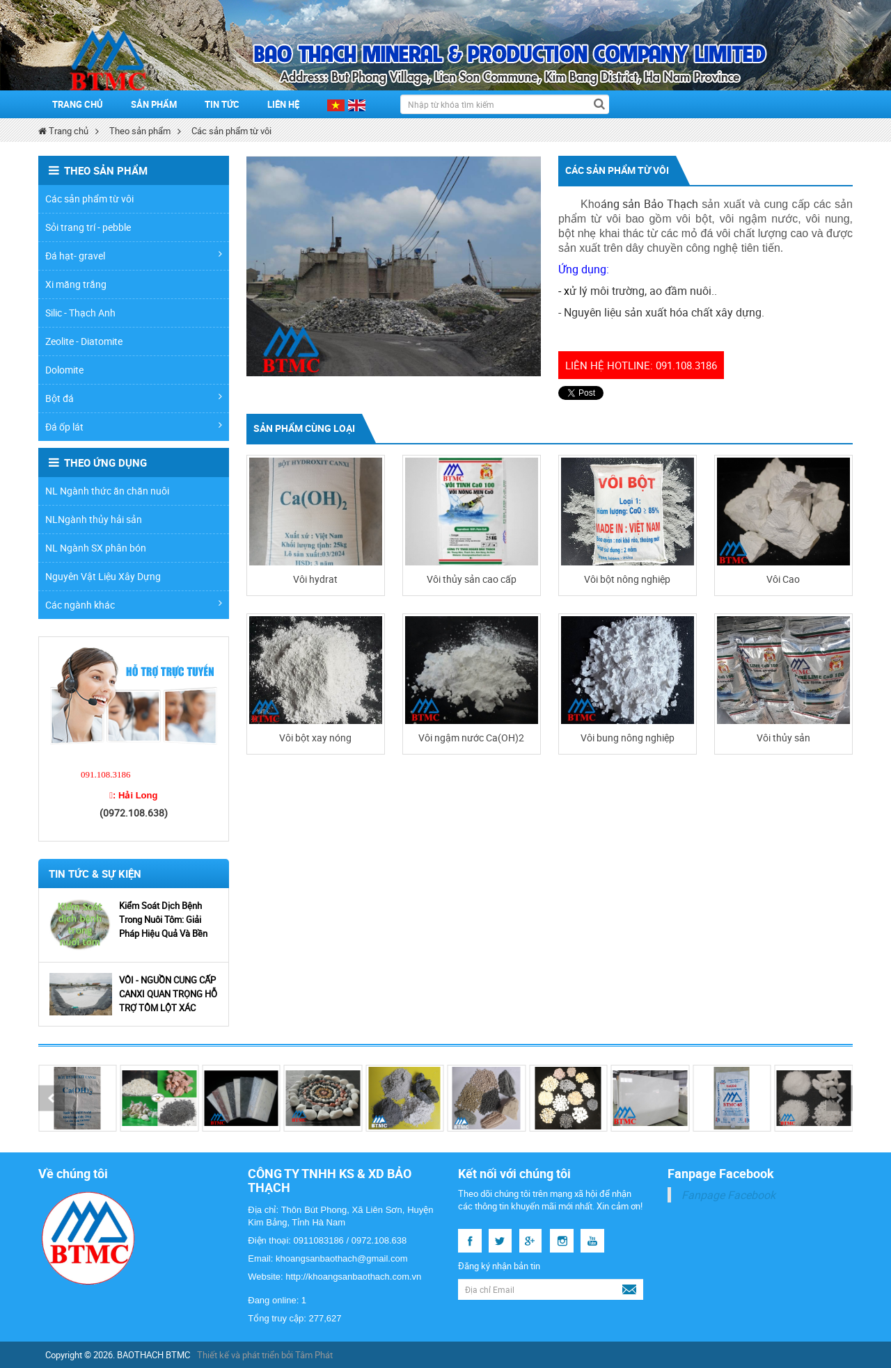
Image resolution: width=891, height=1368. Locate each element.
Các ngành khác (133, 604)
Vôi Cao (783, 579)
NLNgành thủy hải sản (93, 519)
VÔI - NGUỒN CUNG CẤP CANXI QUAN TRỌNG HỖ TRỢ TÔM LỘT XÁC (168, 994)
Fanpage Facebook (728, 1194)
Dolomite (64, 369)
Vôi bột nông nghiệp (627, 579)
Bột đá (133, 398)
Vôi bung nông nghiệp (628, 737)
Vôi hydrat (315, 579)
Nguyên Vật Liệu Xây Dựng (103, 576)
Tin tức (222, 104)
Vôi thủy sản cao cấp (472, 579)
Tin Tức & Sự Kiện (95, 873)
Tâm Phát (314, 1355)
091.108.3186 (106, 774)
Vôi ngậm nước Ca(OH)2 (471, 737)
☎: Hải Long (133, 795)
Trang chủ (77, 104)
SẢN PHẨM (154, 104)
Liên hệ (283, 104)
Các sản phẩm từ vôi (231, 130)
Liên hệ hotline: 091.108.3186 (641, 365)
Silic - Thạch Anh (80, 312)
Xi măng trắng (76, 284)
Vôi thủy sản (783, 737)
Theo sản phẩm (140, 130)
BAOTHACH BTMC (153, 1355)
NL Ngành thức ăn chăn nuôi (107, 490)
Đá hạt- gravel (133, 255)
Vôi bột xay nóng (315, 737)
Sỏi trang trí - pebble (88, 227)
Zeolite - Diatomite (84, 341)
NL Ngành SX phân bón (95, 547)
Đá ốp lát (133, 426)
